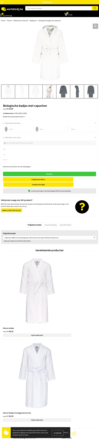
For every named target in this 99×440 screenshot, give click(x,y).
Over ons (4, 390)
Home (3, 21)
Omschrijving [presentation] (51, 219)
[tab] (35, 219)
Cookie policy (54, 367)
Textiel (9, 21)
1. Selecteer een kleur (12, 123)
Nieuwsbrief (5, 393)
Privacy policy (54, 364)
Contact (53, 361)
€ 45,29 (57, 302)
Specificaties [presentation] (65, 219)
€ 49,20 (8, 302)
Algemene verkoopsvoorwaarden (61, 370)
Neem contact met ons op (11, 205)
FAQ (51, 373)
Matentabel (5, 399)
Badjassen (33, 21)
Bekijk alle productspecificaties (14, 117)
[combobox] (58, 8)
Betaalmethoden (56, 393)
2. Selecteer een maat (12, 137)
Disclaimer (54, 390)
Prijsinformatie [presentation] (34, 219)
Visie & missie (5, 396)
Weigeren (66, 432)
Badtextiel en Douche (21, 21)
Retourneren (54, 396)
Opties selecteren (25, 306)
